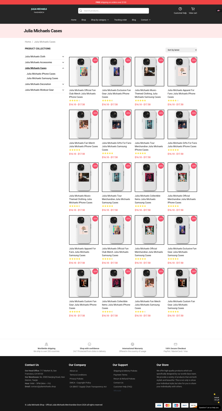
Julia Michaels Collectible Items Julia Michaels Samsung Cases (147, 199)
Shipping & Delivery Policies (125, 371)
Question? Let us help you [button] (209, 408)
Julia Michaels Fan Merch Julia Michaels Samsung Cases (148, 305)
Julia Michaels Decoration (38, 84)
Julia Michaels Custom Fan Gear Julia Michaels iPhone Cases (82, 305)
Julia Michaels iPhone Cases (41, 73)
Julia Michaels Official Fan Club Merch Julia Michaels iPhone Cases (82, 93)
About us (74, 371)
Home (28, 41)
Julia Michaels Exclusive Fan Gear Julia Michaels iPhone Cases (116, 93)
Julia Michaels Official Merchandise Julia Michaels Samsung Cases (149, 252)
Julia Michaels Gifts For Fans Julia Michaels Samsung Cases (116, 146)
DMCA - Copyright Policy (80, 383)
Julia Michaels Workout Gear (39, 90)
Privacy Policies (76, 379)
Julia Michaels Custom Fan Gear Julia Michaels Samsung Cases (181, 305)
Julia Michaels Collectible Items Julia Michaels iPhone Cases (116, 305)
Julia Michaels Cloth (35, 56)
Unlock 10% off (216, 399)
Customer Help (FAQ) (123, 387)
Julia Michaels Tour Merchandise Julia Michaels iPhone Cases (149, 146)
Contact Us (118, 383)
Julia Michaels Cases (44, 41)
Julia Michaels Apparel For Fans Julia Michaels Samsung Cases (82, 252)
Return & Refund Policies (124, 379)
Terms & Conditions (78, 375)
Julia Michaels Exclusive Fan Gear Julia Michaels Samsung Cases (182, 252)
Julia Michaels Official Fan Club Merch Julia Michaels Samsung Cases (115, 252)
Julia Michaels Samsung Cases (42, 78)
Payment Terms (120, 375)
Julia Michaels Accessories (38, 62)
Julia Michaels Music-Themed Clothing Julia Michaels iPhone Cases (80, 199)
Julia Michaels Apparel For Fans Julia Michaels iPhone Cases (181, 93)
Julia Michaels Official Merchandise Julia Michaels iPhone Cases (182, 199)
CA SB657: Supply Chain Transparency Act (88, 387)
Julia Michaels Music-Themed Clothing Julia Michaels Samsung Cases (148, 93)
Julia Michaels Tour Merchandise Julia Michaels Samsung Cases (116, 199)
